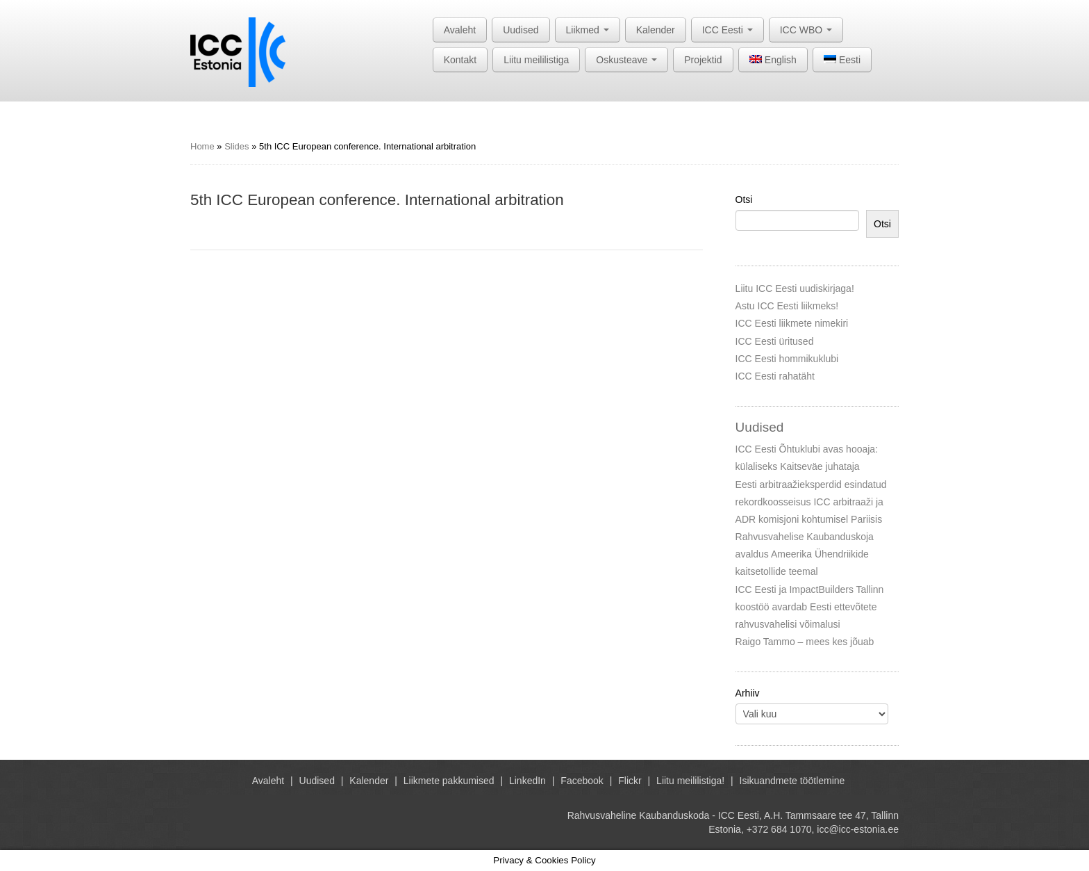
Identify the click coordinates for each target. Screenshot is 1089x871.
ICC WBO (806, 29)
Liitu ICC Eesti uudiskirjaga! (794, 288)
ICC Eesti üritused (774, 341)
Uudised (520, 29)
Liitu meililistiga (536, 59)
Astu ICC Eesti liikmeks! (787, 305)
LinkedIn (527, 780)
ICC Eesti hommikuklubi (787, 358)
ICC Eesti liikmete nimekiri (792, 323)
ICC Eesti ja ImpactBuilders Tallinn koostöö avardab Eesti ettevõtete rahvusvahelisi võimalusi (809, 607)
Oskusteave (626, 59)
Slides (236, 146)
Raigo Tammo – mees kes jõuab (804, 641)
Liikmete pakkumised (449, 780)
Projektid (703, 59)
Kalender (655, 29)
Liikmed (587, 29)
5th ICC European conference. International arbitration (377, 200)
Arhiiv (747, 693)
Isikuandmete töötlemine (792, 780)
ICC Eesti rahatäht (775, 376)
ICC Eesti (727, 29)
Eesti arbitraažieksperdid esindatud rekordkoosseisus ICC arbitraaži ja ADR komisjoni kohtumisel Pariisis (811, 502)
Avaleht (460, 29)
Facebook (581, 780)
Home (202, 146)
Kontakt (460, 59)
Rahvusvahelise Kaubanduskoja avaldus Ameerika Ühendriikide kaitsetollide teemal (804, 554)
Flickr (629, 780)
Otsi (744, 199)
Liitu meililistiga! (690, 780)
